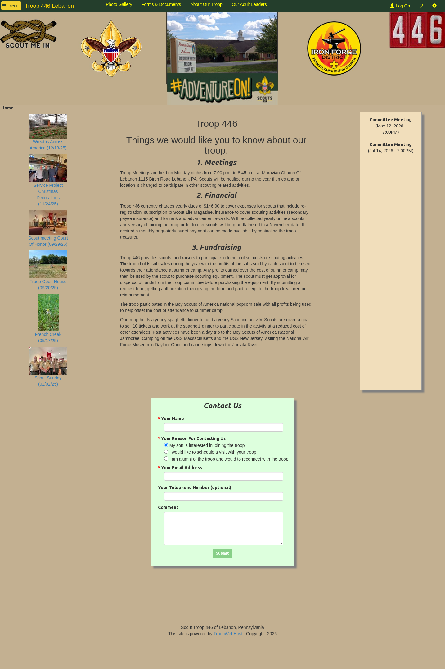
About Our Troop (206, 4)
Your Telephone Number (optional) (194, 487)
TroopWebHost (228, 633)
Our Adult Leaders (249, 4)
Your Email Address (180, 467)
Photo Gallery (119, 4)
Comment (168, 507)
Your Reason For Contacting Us (192, 438)
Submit (222, 553)
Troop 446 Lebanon (49, 6)
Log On (400, 5)
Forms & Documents (161, 4)
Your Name (171, 418)
